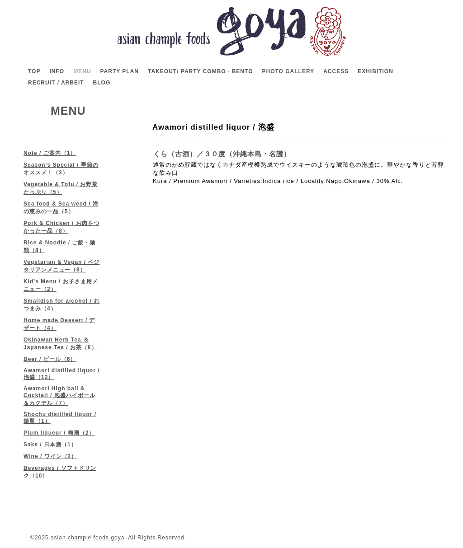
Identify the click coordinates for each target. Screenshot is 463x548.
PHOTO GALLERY (288, 71)
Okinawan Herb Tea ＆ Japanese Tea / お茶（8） (60, 344)
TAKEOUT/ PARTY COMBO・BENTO (200, 71)
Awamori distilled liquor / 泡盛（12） (61, 373)
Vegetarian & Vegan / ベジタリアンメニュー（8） (61, 266)
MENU (82, 71)
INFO (56, 71)
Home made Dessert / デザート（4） (59, 324)
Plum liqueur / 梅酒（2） (59, 433)
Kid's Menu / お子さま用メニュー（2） (61, 285)
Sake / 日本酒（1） (50, 444)
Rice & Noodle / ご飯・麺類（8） (59, 246)
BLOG (102, 83)
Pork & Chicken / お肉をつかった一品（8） (61, 227)
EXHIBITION (375, 71)
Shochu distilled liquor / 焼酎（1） (60, 417)
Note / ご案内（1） (50, 153)
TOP (34, 71)
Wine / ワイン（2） (50, 456)
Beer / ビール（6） (50, 359)
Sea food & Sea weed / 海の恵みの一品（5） (61, 208)
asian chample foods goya (87, 537)
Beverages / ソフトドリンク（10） (60, 472)
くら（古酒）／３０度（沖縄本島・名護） (222, 154)
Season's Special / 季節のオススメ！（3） (61, 169)
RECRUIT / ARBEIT (56, 83)
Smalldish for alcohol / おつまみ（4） (61, 305)
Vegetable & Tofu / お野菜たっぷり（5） (61, 188)
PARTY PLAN (119, 71)
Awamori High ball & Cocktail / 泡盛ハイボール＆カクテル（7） (59, 395)
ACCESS (336, 71)
